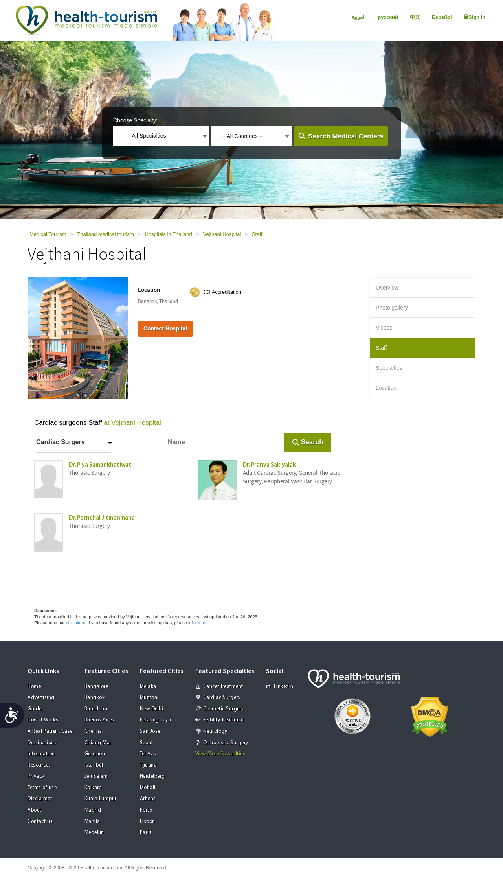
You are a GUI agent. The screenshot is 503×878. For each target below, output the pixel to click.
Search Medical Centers (346, 136)
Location (386, 388)
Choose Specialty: (135, 120)
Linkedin (280, 686)
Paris (146, 832)
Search (312, 442)
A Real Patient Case (50, 731)
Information (41, 753)
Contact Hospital (165, 328)
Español (442, 17)
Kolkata (93, 787)
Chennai (94, 731)
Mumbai (149, 697)
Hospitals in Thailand (168, 234)
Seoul (146, 742)
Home (34, 686)
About (35, 810)
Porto (146, 810)
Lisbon (147, 821)
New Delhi (151, 709)
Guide (35, 709)
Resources (39, 765)
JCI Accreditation (222, 292)
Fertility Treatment (223, 720)
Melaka (148, 686)
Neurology (215, 731)
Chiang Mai (97, 742)
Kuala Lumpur (100, 798)
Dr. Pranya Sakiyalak (269, 465)
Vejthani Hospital (222, 234)
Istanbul (93, 765)
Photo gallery (392, 307)
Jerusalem (96, 776)
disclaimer (75, 622)
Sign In (474, 17)
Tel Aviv (148, 753)
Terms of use (42, 787)
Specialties (389, 368)
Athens (148, 798)
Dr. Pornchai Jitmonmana (102, 518)
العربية (359, 17)
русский (388, 17)
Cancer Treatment (223, 686)
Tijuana (148, 765)
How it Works (43, 720)
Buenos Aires (99, 720)
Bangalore (96, 686)
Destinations (42, 742)
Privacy (36, 776)
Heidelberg (152, 776)
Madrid (92, 810)
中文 (415, 17)
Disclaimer (40, 798)
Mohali (148, 787)
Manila (92, 821)
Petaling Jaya (155, 720)
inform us (197, 622)
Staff (257, 234)
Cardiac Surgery (60, 442)
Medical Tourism (47, 234)
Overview (387, 287)
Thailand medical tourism (105, 234)
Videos (384, 328)
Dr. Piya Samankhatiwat (100, 465)
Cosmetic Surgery (223, 709)
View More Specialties (220, 753)
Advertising (41, 697)
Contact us (40, 821)
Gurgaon (94, 753)
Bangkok (94, 697)
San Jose (150, 731)
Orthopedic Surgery (225, 742)
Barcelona (96, 709)
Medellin (94, 832)
